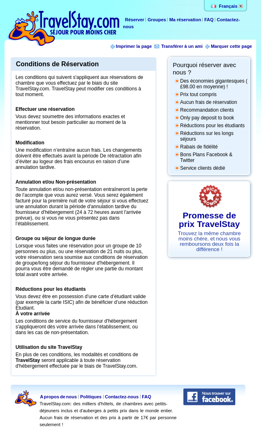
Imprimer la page (134, 46)
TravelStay (28, 360)
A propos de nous (58, 396)
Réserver (135, 19)
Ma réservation (185, 19)
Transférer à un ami (182, 46)
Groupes (156, 19)
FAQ (209, 19)
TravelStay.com (63, 28)
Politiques (91, 396)
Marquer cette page (231, 46)
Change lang (241, 6)
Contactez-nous (122, 396)
